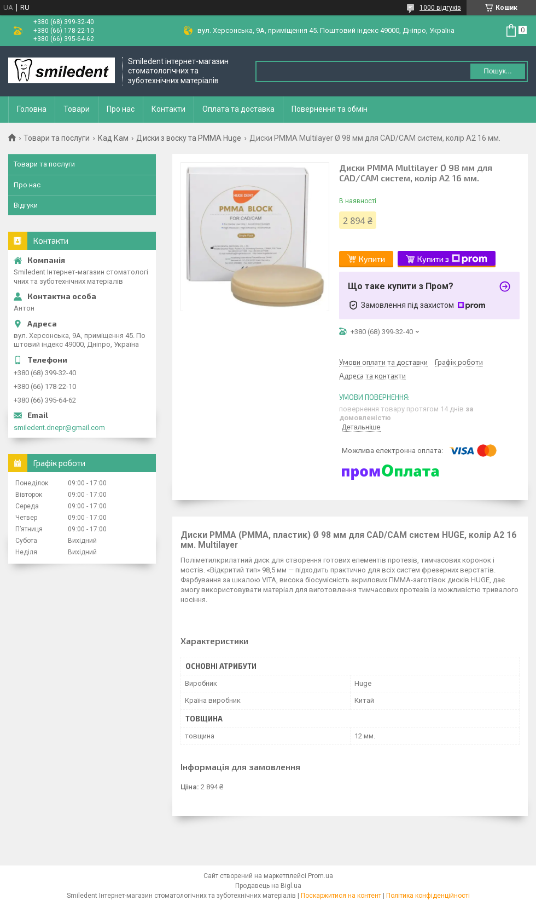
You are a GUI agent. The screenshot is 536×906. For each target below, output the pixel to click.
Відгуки (26, 205)
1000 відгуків (440, 8)
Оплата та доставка (238, 109)
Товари (76, 109)
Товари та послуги (57, 138)
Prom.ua (320, 876)
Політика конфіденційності (428, 895)
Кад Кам (113, 138)
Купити (372, 258)
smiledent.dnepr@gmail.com (59, 427)
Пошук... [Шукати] (497, 71)
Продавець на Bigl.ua (268, 886)
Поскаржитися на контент (341, 895)
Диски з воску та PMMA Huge (188, 138)
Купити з (452, 259)
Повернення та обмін (330, 109)
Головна (31, 109)
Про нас (121, 109)
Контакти (168, 109)
